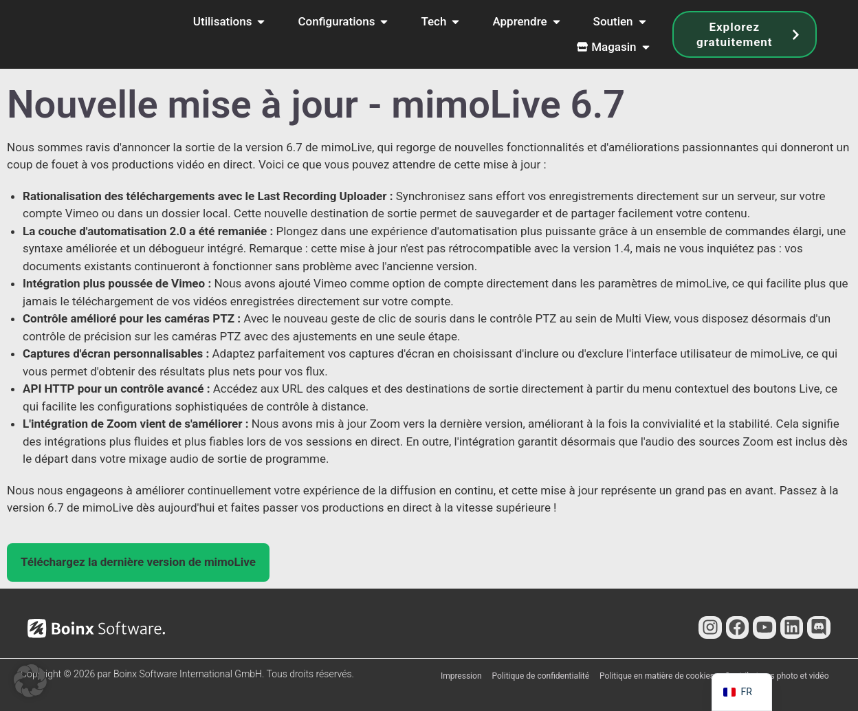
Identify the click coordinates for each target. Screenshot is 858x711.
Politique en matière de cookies (657, 676)
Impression (461, 676)
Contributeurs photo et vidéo (776, 676)
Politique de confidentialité (541, 676)
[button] (138, 562)
